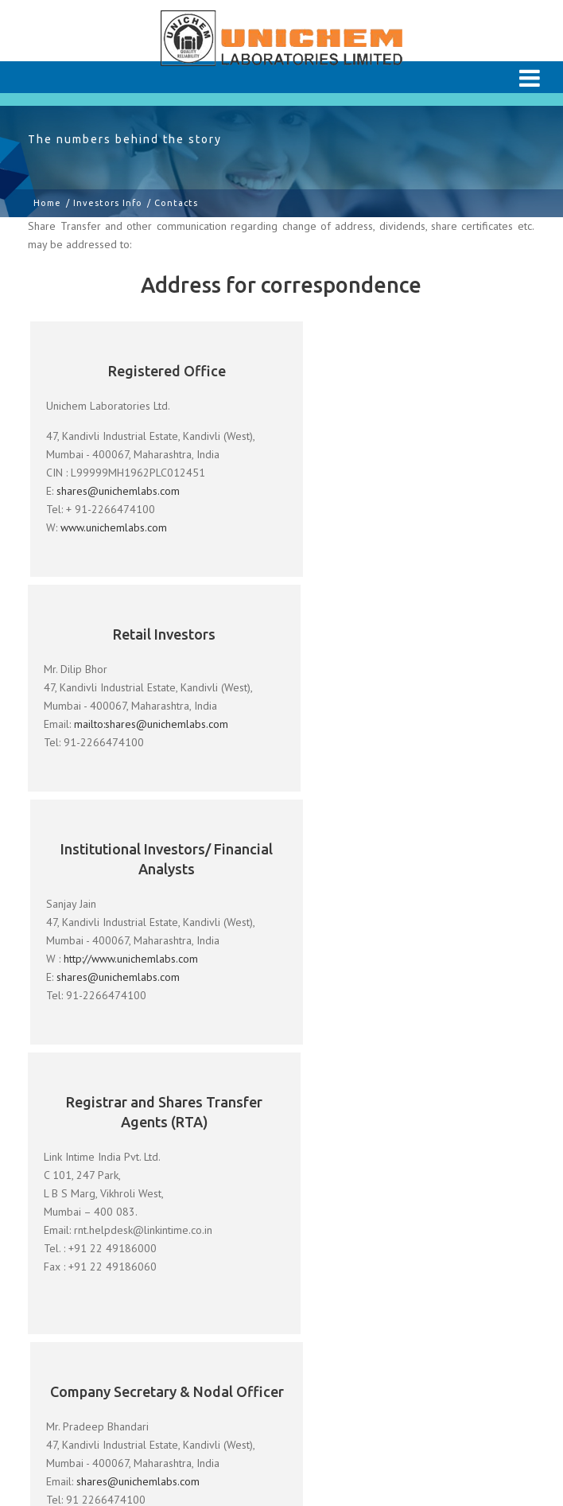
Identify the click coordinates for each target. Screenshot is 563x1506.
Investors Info (107, 203)
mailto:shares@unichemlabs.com (405, 460)
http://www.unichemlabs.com (131, 744)
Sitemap (55, 1400)
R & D (50, 1209)
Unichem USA (71, 1434)
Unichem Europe (183, 1434)
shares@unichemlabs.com (119, 491)
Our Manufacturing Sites (99, 1180)
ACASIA (281, 1434)
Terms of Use (70, 1343)
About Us (58, 1152)
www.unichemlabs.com (114, 527)
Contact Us (62, 1371)
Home (47, 203)
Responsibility (71, 1238)
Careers (55, 1305)
